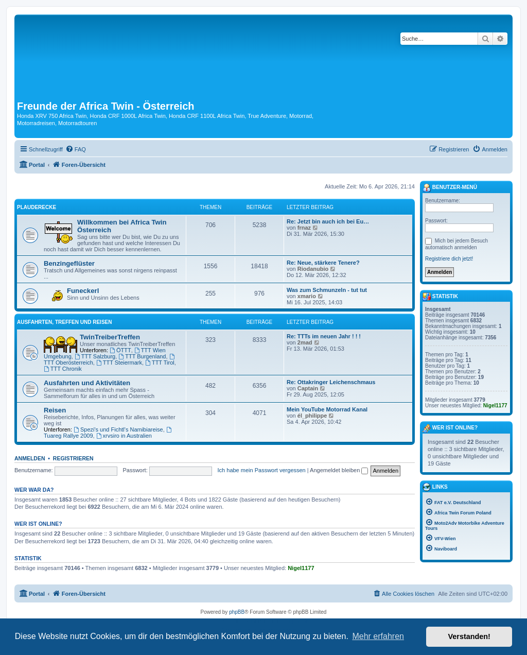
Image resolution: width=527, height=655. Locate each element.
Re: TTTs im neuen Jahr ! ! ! (324, 336)
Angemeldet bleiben (339, 470)
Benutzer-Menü (450, 188)
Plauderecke (36, 207)
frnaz (304, 228)
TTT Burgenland (142, 356)
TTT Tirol (159, 362)
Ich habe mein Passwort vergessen (262, 470)
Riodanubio (313, 269)
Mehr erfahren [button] (378, 636)
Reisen (55, 410)
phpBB (236, 612)
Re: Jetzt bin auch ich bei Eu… (328, 221)
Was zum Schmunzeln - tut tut (327, 290)
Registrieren (73, 458)
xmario (306, 296)
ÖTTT (120, 350)
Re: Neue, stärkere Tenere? (323, 263)
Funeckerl (83, 291)
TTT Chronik (63, 369)
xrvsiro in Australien (124, 436)
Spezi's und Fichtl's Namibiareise (118, 429)
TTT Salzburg (95, 356)
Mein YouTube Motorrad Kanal (327, 409)
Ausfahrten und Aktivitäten (87, 383)
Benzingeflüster (69, 263)
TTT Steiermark (119, 362)
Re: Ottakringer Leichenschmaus (331, 382)
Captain (307, 388)
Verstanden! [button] (469, 636)
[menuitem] (75, 149)
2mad (304, 342)
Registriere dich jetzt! (449, 259)
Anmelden (29, 458)
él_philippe (312, 415)
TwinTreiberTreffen (110, 337)
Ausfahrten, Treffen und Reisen (64, 322)
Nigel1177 (301, 568)
